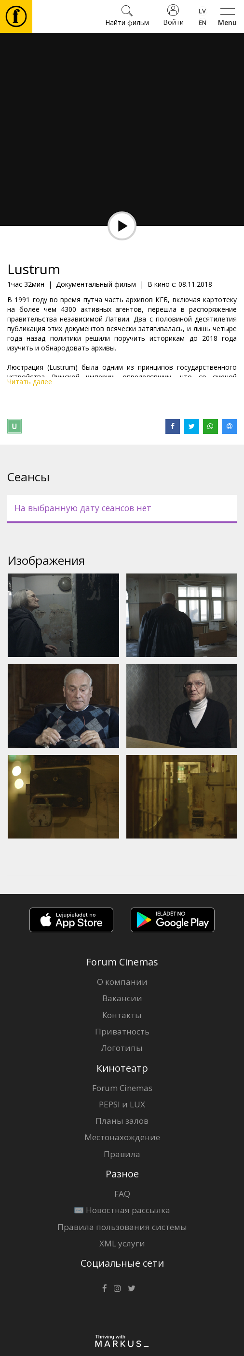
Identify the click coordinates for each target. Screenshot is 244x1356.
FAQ (122, 1193)
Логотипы (122, 1047)
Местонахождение (122, 1137)
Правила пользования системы (122, 1226)
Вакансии (122, 998)
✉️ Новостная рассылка (122, 1210)
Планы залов (122, 1120)
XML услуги (122, 1243)
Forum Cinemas (122, 1087)
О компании (122, 981)
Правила (122, 1154)
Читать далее (29, 381)
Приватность (122, 1031)
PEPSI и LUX (122, 1104)
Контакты (122, 1014)
